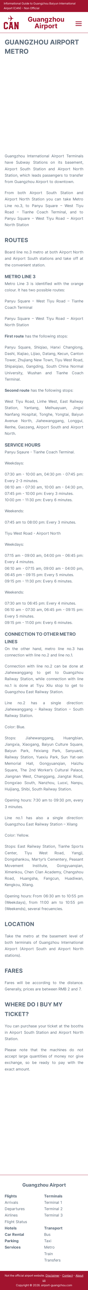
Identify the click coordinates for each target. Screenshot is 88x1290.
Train (48, 1253)
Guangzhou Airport (46, 22)
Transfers (52, 1260)
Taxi (47, 1240)
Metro (49, 1247)
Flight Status (16, 1221)
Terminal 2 (53, 1208)
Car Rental (14, 1234)
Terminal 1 (53, 1202)
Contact (67, 1275)
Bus (47, 1234)
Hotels (11, 1228)
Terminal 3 (53, 1215)
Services (13, 1247)
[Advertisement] (44, 104)
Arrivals (11, 1202)
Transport (53, 1228)
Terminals (53, 1196)
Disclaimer (52, 1275)
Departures (15, 1208)
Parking (12, 1240)
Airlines (11, 1215)
